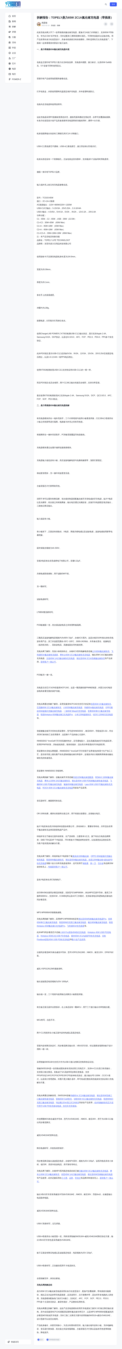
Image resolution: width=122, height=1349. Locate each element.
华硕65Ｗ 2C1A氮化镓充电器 (82, 1095)
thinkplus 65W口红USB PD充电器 (55, 936)
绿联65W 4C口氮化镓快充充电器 (88, 1099)
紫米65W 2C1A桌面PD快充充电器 (85, 936)
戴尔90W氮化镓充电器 (97, 922)
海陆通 (85, 863)
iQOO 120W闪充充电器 (103, 715)
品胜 (71, 1178)
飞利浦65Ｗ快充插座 (75, 926)
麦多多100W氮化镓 (80, 856)
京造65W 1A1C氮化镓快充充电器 (60, 658)
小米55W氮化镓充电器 (72, 707)
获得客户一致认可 (48, 662)
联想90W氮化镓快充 (55, 860)
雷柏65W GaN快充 (64, 1099)
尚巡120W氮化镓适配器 (83, 777)
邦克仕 (78, 1178)
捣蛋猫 (44, 23)
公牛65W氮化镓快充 (100, 651)
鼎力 (41, 1339)
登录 (113, 4)
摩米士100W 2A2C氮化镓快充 (57, 781)
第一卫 (93, 863)
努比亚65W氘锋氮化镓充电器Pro (92, 919)
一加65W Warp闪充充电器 (75, 711)
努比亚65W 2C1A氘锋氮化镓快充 (90, 658)
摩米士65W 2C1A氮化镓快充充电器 (75, 655)
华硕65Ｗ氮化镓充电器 (94, 707)
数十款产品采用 (78, 939)
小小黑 (64, 1178)
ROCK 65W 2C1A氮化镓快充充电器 (58, 788)
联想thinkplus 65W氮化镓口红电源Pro (57, 715)
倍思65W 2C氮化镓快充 (101, 704)
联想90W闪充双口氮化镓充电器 (72, 922)
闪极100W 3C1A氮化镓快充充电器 (93, 1171)
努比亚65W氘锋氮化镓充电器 (100, 1174)
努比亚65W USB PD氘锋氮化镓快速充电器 (90, 781)
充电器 (53, 25)
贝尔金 (101, 863)
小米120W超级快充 (83, 715)
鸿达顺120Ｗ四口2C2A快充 (67, 1103)
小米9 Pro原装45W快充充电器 (73, 932)
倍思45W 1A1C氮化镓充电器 (73, 1174)
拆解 (58, 25)
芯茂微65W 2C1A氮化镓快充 (49, 707)
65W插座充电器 (54, 1339)
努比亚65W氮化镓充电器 (76, 860)
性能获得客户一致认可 (57, 867)
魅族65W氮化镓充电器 (73, 784)
